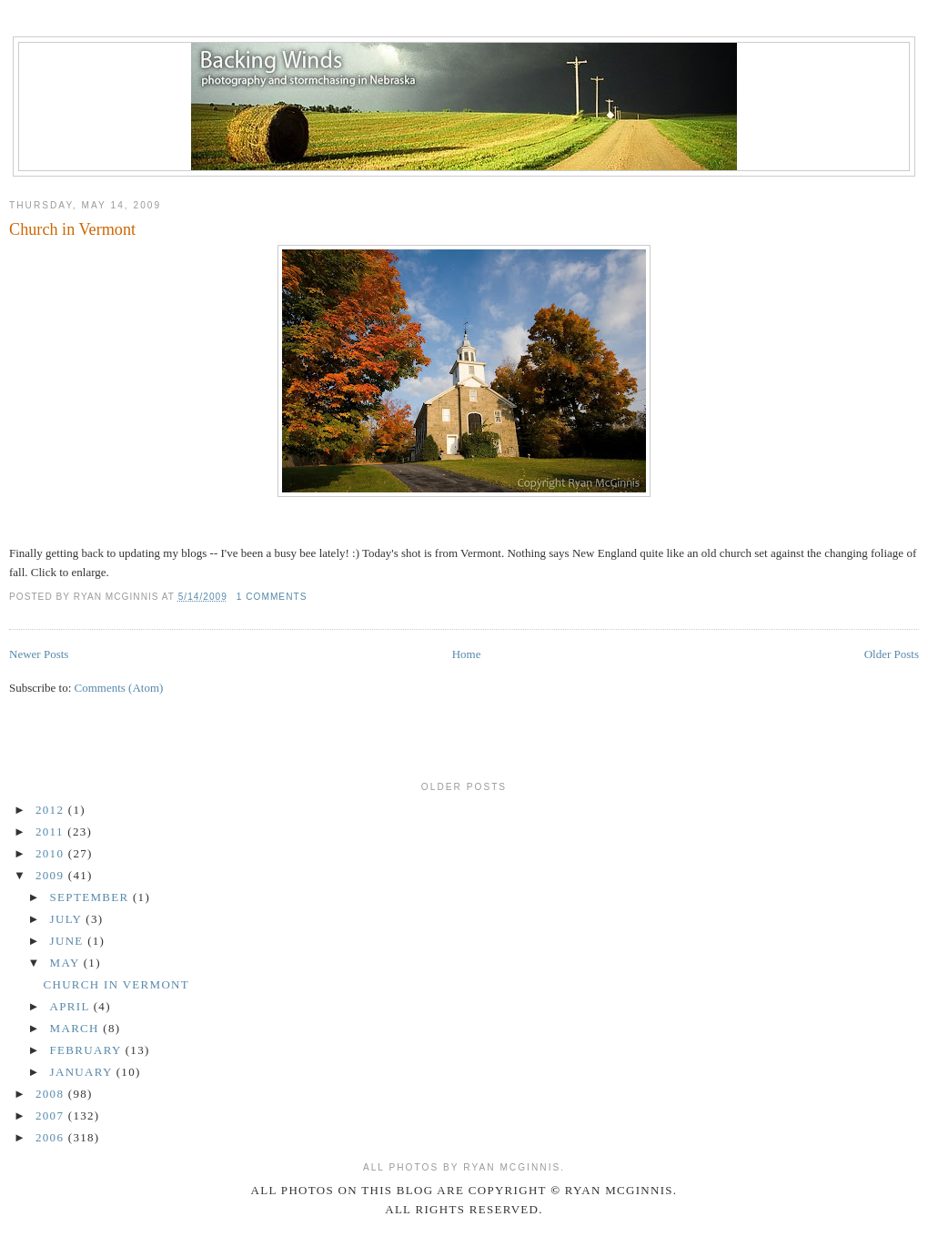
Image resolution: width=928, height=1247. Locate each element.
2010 (51, 853)
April (72, 1006)
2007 (51, 1115)
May (67, 962)
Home (466, 654)
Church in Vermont (72, 229)
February (88, 1050)
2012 (51, 809)
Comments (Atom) (119, 687)
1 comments (272, 597)
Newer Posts (38, 654)
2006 (51, 1137)
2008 (51, 1093)
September (91, 897)
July (68, 919)
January (83, 1072)
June (69, 941)
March (77, 1028)
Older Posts (891, 654)
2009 (51, 875)
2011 (51, 831)
